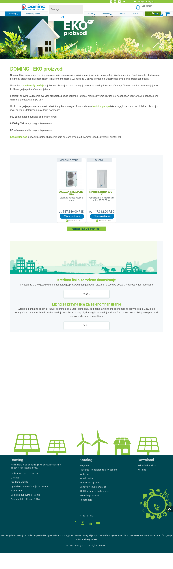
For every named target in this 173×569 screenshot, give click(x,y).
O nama (90, 14)
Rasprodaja (86, 516)
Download (106, 14)
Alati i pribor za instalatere (94, 507)
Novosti (55, 14)
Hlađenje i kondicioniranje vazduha (99, 486)
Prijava (156, 14)
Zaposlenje (16, 507)
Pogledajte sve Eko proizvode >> (86, 229)
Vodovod (84, 490)
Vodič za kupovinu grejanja (25, 511)
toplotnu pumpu (101, 106)
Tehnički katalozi (147, 482)
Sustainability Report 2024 (25, 515)
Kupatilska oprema (90, 499)
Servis (135, 14)
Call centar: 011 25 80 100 (25, 489)
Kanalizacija (86, 494)
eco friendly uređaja (34, 85)
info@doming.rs (143, 1)
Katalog (12, 14)
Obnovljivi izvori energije (93, 503)
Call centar (144, 7)
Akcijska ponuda (33, 14)
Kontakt (122, 14)
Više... (86, 297)
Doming (17, 476)
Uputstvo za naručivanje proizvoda (30, 502)
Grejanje (84, 482)
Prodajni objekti (19, 498)
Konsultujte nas (18, 137)
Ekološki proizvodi (89, 512)
